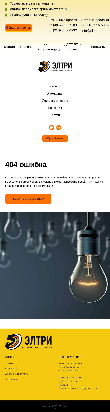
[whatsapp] (51, 127)
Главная (9, 363)
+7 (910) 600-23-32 (62, 30)
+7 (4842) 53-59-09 (62, 25)
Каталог (55, 86)
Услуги (55, 115)
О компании (54, 93)
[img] (8, 36)
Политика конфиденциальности (77, 388)
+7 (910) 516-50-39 (95, 25)
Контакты (55, 108)
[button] (18, 27)
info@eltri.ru (91, 31)
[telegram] (58, 127)
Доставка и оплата (55, 100)
